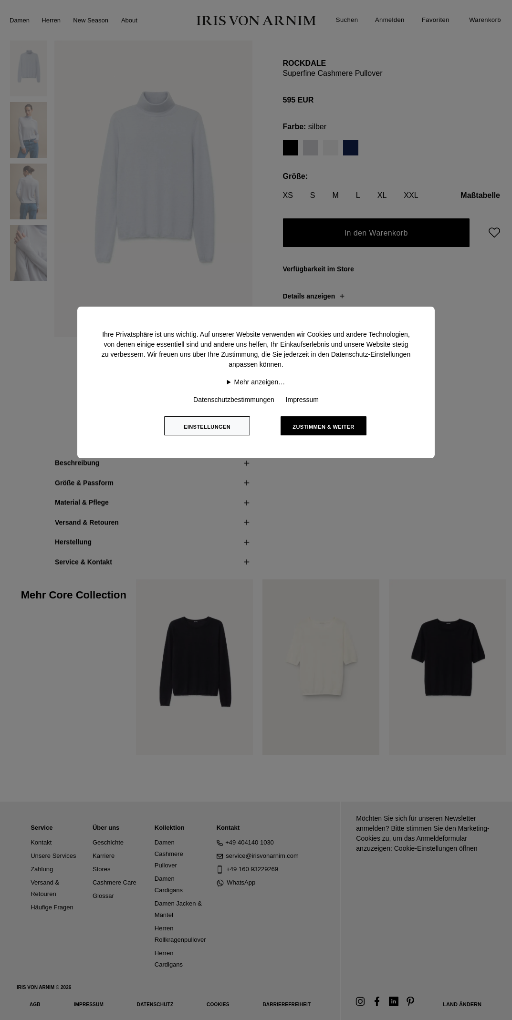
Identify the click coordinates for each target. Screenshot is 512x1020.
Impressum (302, 399)
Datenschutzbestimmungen (233, 399)
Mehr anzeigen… (259, 382)
